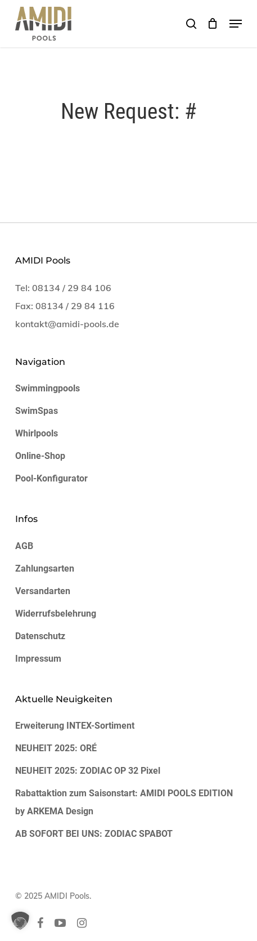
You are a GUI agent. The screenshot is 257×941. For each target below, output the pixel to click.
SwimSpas (36, 410)
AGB (24, 546)
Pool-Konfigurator (51, 478)
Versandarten (42, 591)
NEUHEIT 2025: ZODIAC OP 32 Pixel (87, 770)
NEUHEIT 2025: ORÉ (56, 748)
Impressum (38, 658)
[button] (235, 23)
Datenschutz (40, 636)
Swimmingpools (47, 388)
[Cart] (213, 24)
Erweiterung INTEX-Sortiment (74, 725)
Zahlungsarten (44, 568)
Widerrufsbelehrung (55, 613)
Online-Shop (40, 456)
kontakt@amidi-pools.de (67, 323)
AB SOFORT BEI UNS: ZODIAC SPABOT (94, 833)
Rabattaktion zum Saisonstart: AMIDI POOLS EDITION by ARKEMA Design (124, 802)
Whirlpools (36, 433)
